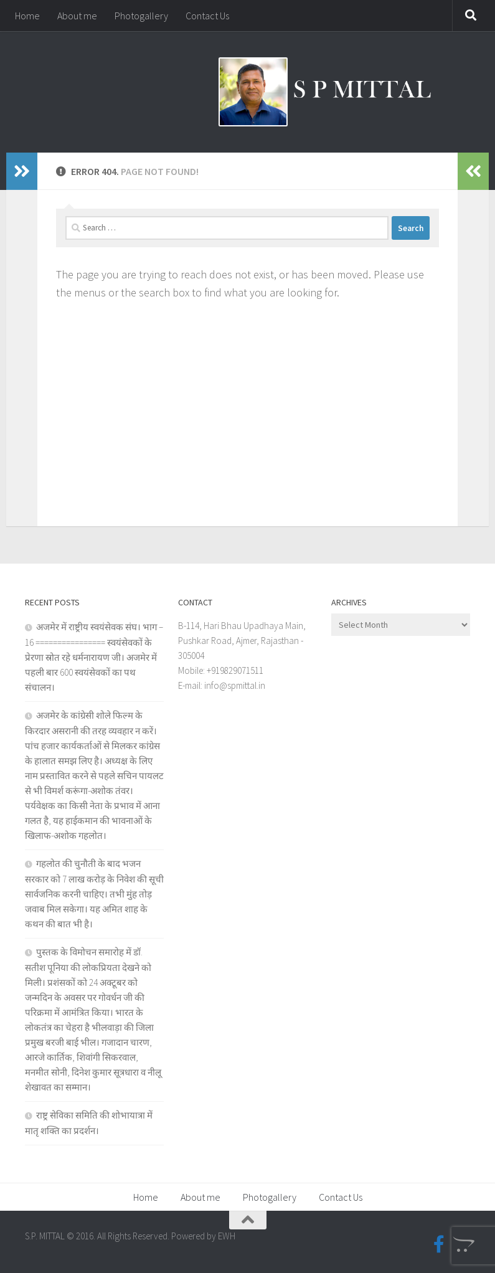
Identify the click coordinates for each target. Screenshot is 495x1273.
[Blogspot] (461, 1244)
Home (27, 15)
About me (77, 15)
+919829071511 (235, 670)
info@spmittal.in (234, 685)
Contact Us (207, 15)
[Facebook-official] (439, 1244)
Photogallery (141, 15)
